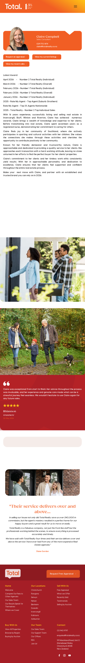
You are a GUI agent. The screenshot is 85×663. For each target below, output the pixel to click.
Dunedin (34, 608)
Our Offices (36, 636)
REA (32, 640)
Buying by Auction (12, 636)
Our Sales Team (11, 600)
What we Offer (63, 594)
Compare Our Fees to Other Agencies (14, 595)
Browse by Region (12, 633)
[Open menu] (75, 6)
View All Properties (13, 629)
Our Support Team (39, 633)
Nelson (34, 601)
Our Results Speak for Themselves (14, 605)
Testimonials (62, 601)
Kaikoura (35, 615)
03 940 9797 (62, 631)
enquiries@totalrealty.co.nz (68, 635)
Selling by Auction (64, 605)
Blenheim (35, 605)
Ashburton (35, 619)
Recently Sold (62, 597)
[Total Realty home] (18, 6)
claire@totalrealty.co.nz (47, 47)
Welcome (9, 590)
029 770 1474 (42, 44)
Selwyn (34, 597)
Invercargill (35, 612)
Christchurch (36, 590)
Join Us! (34, 644)
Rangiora (35, 594)
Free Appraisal (63, 590)
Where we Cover (12, 610)
